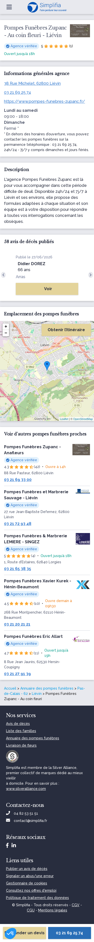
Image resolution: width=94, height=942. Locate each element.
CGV (75, 905)
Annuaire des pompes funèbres (46, 688)
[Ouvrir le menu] (9, 7)
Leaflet (64, 418)
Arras (20, 276)
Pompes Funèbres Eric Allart (33, 636)
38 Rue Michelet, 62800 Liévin (32, 83)
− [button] (6, 333)
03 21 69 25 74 (17, 92)
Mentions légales (52, 910)
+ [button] (6, 327)
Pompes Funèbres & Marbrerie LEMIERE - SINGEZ (35, 539)
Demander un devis (25, 932)
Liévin (37, 694)
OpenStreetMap (83, 418)
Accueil (10, 688)
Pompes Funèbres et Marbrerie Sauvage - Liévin (36, 495)
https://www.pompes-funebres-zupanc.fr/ (44, 101)
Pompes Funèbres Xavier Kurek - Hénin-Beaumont (37, 584)
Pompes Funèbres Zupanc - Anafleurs (32, 449)
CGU (31, 910)
